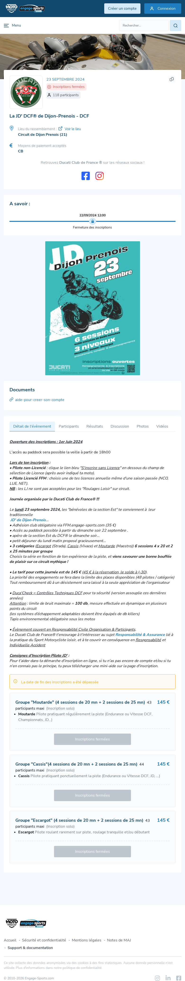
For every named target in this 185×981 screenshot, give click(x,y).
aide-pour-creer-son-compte (36, 399)
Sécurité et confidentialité (44, 940)
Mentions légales (86, 940)
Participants (69, 426)
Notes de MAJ (119, 940)
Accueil (10, 940)
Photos (143, 426)
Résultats (94, 426)
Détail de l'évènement (32, 426)
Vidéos (162, 426)
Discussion (120, 426)
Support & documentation (30, 947)
